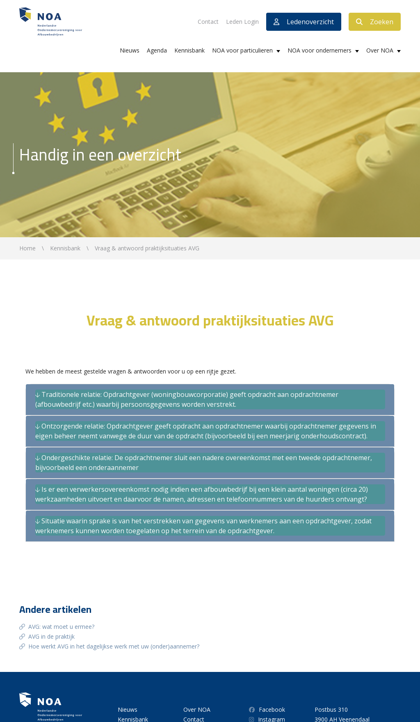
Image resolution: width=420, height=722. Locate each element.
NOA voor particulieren (242, 50)
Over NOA (379, 50)
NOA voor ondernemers (320, 50)
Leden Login (242, 21)
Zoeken (374, 21)
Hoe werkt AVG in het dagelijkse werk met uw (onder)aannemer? (113, 646)
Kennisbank (189, 50)
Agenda (157, 50)
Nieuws (129, 50)
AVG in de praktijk (51, 636)
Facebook (267, 709)
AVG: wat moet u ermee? (61, 626)
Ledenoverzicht (304, 21)
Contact (208, 21)
